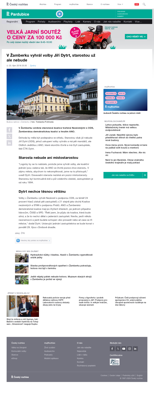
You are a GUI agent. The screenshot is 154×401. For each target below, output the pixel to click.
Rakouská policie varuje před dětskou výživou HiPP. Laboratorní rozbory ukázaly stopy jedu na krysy (56, 323)
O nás (97, 21)
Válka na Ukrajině (18, 350)
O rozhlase (105, 4)
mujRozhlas (74, 4)
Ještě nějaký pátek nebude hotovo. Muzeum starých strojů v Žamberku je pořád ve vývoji (61, 278)
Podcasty (48, 357)
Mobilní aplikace (51, 361)
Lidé (78, 21)
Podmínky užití (128, 378)
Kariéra (80, 361)
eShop (14, 361)
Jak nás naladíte (112, 21)
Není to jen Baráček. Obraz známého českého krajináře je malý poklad (133, 173)
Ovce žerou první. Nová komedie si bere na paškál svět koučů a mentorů (132, 151)
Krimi (121, 93)
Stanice (90, 4)
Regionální (12, 21)
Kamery (120, 16)
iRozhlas (43, 4)
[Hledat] (144, 4)
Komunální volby (18, 353)
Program (57, 4)
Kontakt (128, 21)
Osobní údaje (115, 378)
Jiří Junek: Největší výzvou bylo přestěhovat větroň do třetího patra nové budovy (133, 140)
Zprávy (33, 65)
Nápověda (81, 353)
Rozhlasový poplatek (86, 368)
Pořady (41, 21)
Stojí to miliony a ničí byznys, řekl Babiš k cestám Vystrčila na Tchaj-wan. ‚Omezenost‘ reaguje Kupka (23, 321)
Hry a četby (111, 93)
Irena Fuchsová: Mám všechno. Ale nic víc (130, 160)
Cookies (104, 378)
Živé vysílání (111, 102)
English (140, 378)
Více (138, 21)
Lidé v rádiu (82, 357)
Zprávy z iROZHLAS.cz (18, 293)
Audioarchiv (122, 14)
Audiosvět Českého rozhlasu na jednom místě (121, 113)
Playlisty (68, 21)
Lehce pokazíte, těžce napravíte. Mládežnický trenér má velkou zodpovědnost (131, 129)
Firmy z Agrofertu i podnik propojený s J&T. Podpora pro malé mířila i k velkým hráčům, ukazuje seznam (93, 323)
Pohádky (110, 98)
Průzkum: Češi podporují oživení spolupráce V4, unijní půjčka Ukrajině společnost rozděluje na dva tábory (130, 323)
